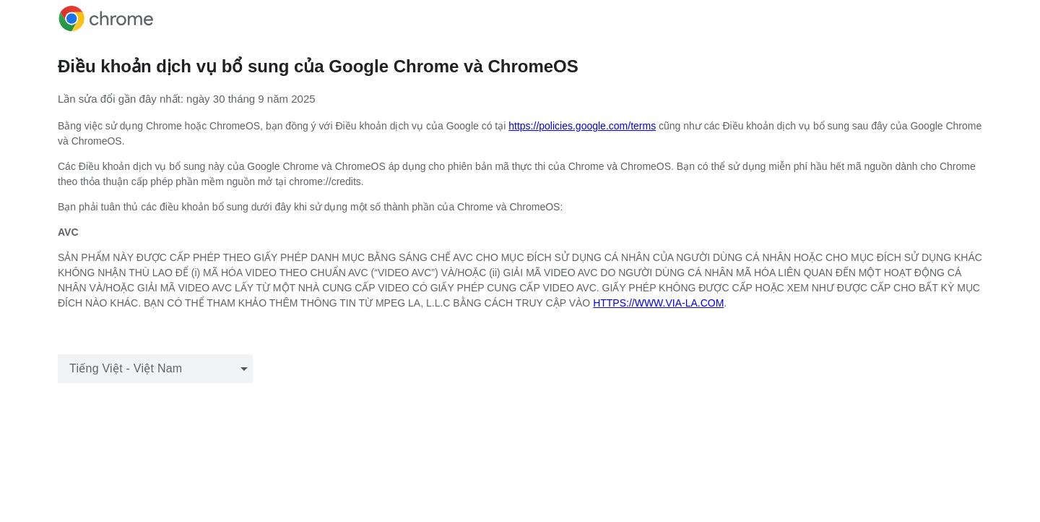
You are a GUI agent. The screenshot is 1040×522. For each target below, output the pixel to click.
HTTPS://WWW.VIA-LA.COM (658, 303)
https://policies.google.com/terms (582, 126)
